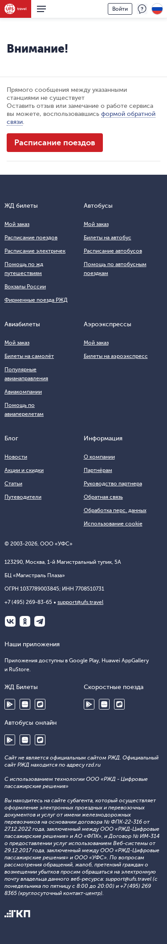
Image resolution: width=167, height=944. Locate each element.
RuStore (40, 704)
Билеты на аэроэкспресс (116, 356)
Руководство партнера (113, 483)
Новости (15, 457)
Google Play (9, 704)
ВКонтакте (10, 621)
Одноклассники (25, 621)
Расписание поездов (54, 142)
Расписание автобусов (113, 251)
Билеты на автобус (107, 237)
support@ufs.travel (80, 602)
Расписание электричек (34, 251)
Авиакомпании (23, 392)
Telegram (39, 621)
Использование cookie (113, 524)
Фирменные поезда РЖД (36, 300)
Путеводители (22, 497)
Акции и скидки (24, 470)
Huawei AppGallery (25, 704)
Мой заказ (16, 224)
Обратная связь (103, 497)
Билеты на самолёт (29, 356)
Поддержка (142, 9)
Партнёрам (98, 470)
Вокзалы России (25, 286)
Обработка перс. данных (115, 510)
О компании (99, 457)
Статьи (13, 483)
